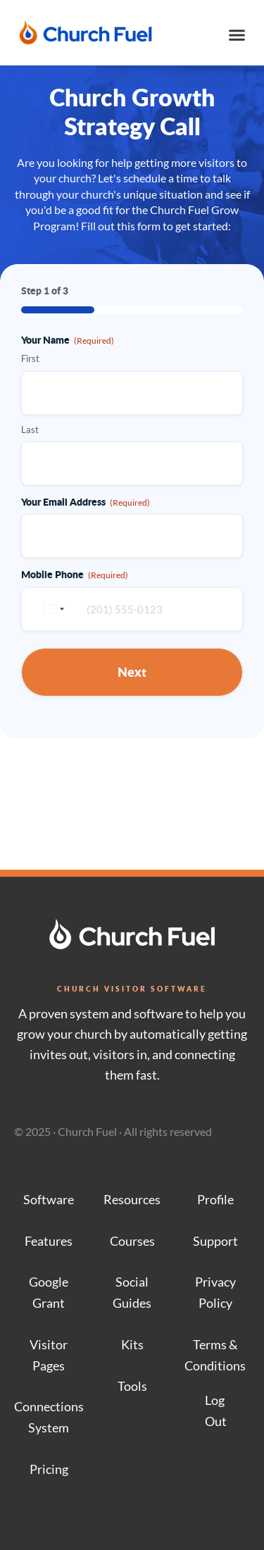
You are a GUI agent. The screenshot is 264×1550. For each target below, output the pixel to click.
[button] (237, 35)
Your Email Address (85, 501)
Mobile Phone (74, 574)
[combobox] (52, 609)
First (30, 358)
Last (30, 429)
